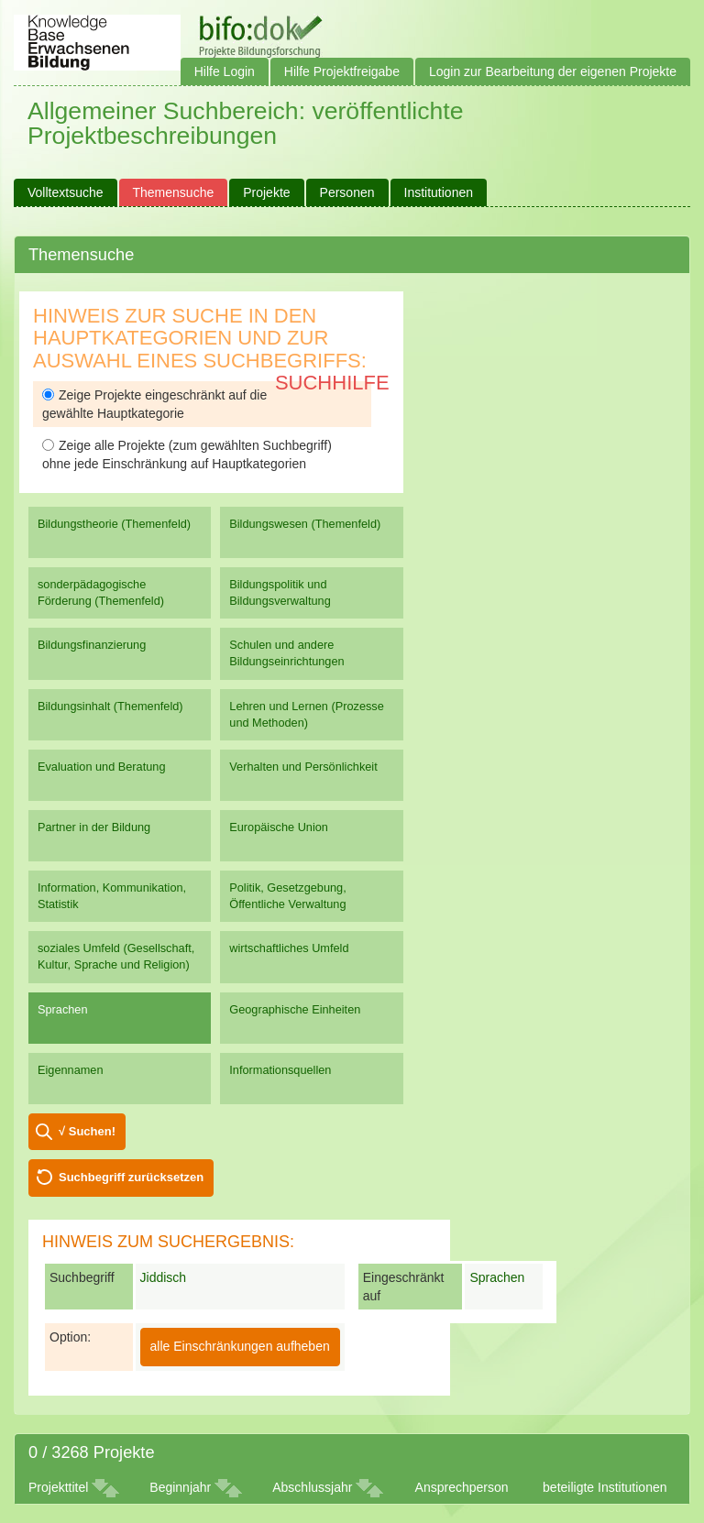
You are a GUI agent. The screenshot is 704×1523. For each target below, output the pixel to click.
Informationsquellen (280, 1070)
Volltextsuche (66, 192)
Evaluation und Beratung (101, 766)
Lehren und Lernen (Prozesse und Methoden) (306, 714)
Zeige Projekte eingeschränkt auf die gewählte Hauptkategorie (154, 404)
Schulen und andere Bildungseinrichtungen (286, 653)
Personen (347, 192)
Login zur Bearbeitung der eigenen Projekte (552, 71)
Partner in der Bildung (94, 827)
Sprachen (63, 1009)
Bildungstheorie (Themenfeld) (114, 524)
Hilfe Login (224, 71)
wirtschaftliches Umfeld (288, 948)
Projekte (266, 192)
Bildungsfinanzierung (92, 645)
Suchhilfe (332, 382)
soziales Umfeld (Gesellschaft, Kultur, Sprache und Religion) (116, 956)
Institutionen (439, 192)
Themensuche (173, 192)
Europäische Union (278, 827)
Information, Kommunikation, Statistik (112, 896)
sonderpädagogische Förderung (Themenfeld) (101, 592)
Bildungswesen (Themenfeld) (304, 524)
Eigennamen (71, 1070)
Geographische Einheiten (294, 1009)
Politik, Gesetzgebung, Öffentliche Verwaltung (287, 896)
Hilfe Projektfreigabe (342, 71)
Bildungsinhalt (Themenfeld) (110, 706)
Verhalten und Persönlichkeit (303, 766)
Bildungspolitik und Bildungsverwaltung (279, 592)
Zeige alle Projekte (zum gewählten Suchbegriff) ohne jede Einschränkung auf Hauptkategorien (187, 454)
